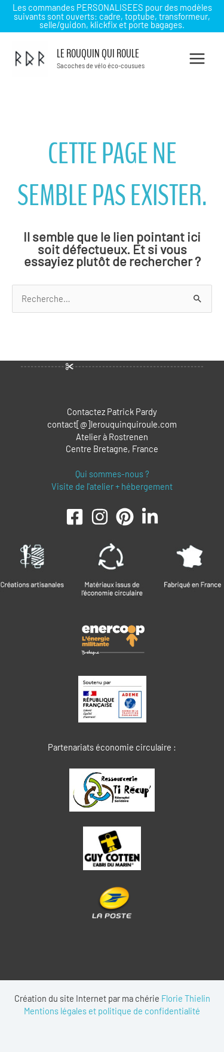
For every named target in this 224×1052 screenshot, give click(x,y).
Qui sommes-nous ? (112, 473)
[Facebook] (75, 517)
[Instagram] (100, 517)
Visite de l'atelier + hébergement (112, 486)
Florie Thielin (185, 998)
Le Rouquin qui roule (98, 54)
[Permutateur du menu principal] (197, 59)
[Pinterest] (125, 517)
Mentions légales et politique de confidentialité (112, 1010)
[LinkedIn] (150, 517)
